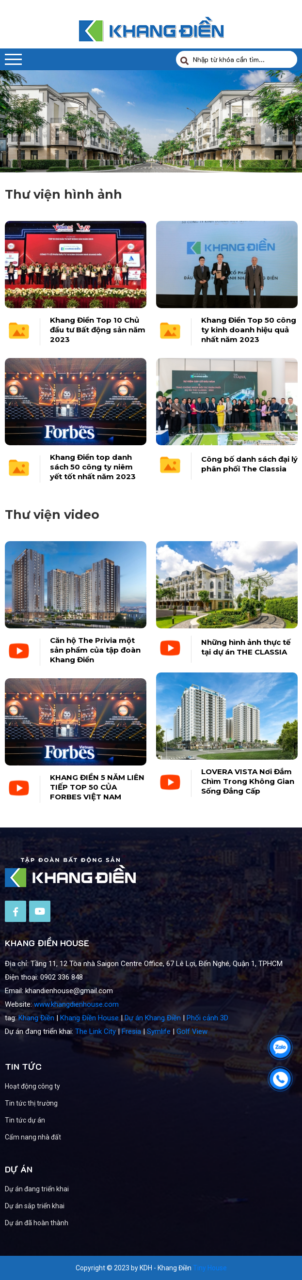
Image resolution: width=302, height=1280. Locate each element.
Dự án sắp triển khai (55, 1206)
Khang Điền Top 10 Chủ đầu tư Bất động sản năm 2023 (97, 329)
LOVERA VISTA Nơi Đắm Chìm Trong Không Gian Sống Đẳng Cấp (247, 801)
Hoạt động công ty (32, 1106)
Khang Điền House (89, 1038)
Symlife (159, 1051)
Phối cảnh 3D (207, 1038)
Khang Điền (36, 1038)
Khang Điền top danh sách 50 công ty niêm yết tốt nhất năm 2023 (93, 467)
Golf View (191, 1051)
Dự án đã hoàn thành (57, 1223)
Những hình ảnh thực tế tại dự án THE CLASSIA (245, 667)
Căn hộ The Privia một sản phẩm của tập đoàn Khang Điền (95, 670)
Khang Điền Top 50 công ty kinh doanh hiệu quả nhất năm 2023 (248, 329)
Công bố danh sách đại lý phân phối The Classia (249, 463)
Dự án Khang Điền (153, 1038)
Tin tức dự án (25, 1140)
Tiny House (210, 1268)
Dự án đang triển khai (58, 1189)
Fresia (131, 1051)
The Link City (95, 1051)
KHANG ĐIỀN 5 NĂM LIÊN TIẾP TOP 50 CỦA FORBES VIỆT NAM (97, 807)
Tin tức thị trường (31, 1123)
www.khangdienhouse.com (76, 1024)
